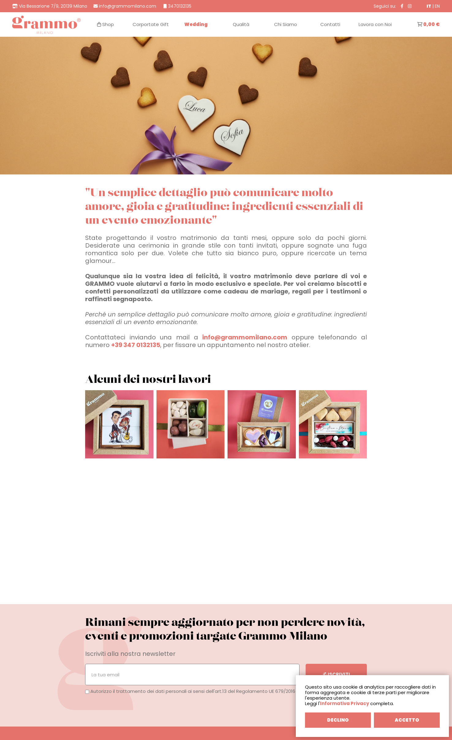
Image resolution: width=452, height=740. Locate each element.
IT (429, 6)
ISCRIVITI (336, 674)
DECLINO (338, 720)
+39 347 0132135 (135, 345)
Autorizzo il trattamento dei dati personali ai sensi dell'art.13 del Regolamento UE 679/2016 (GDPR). (199, 691)
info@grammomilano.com (244, 337)
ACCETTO (407, 720)
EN (437, 6)
